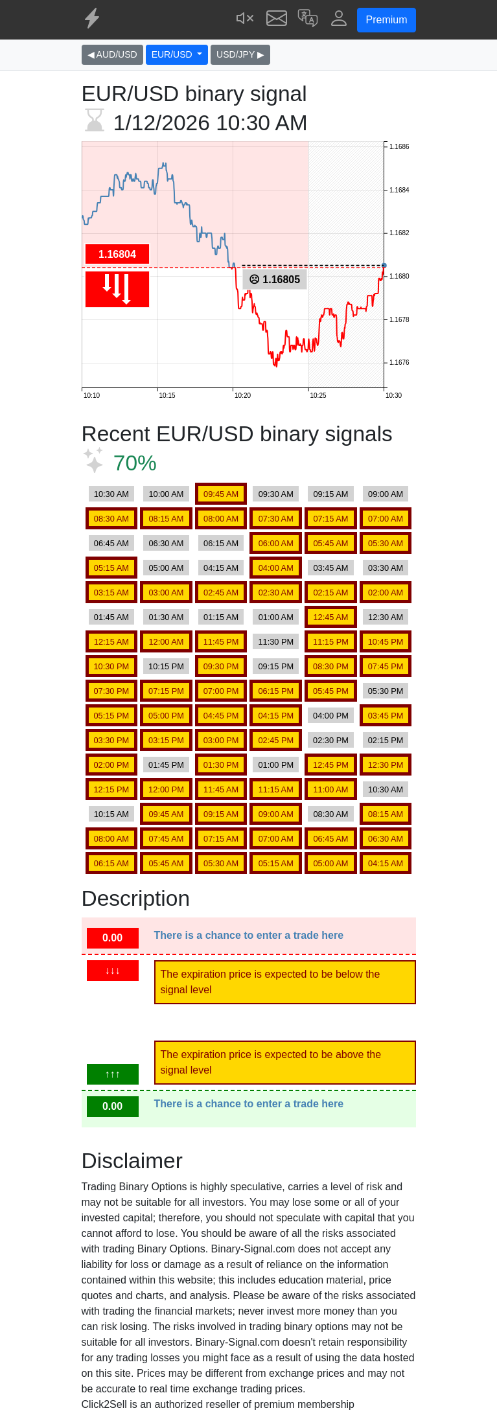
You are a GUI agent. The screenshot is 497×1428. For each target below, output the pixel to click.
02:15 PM (386, 740)
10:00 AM (165, 494)
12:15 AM (111, 642)
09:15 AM (330, 494)
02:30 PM (331, 740)
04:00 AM (276, 568)
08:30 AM (111, 519)
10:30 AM (111, 494)
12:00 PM (166, 789)
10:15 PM (166, 666)
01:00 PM (276, 765)
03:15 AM (111, 592)
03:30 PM (111, 740)
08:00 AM (220, 519)
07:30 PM (111, 691)
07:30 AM (276, 519)
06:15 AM (220, 543)
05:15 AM (111, 568)
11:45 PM (221, 642)
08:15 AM (165, 519)
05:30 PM (386, 691)
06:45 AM (111, 543)
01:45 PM (166, 765)
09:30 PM (221, 666)
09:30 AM (276, 494)
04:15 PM (276, 715)
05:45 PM (331, 691)
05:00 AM (165, 568)
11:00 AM (330, 789)
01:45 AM (111, 617)
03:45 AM (330, 568)
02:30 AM (276, 592)
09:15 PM (276, 666)
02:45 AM (220, 592)
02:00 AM (385, 592)
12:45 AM (330, 617)
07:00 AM (385, 519)
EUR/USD (173, 54)
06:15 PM (276, 691)
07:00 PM (221, 691)
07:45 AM (165, 839)
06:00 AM (276, 543)
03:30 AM (385, 568)
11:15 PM (331, 642)
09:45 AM (220, 494)
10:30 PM (111, 666)
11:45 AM (220, 789)
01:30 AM (165, 617)
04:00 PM (331, 715)
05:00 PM (166, 715)
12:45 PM (331, 765)
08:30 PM (331, 666)
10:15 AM (111, 814)
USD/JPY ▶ (240, 54)
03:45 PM (386, 715)
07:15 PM (166, 691)
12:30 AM (385, 617)
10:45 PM (386, 642)
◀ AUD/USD (112, 54)
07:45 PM (386, 666)
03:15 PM (166, 740)
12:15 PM (111, 789)
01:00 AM (276, 617)
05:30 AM (385, 543)
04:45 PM (221, 715)
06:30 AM (165, 543)
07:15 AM (330, 519)
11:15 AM (276, 789)
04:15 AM (220, 568)
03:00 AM (165, 592)
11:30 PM (276, 642)
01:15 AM (220, 617)
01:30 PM (221, 765)
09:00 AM (385, 494)
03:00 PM (221, 740)
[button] (307, 20)
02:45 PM (276, 740)
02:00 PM (111, 765)
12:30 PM (386, 765)
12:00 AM (165, 642)
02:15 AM (330, 592)
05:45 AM (330, 543)
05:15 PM (111, 715)
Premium (386, 19)
